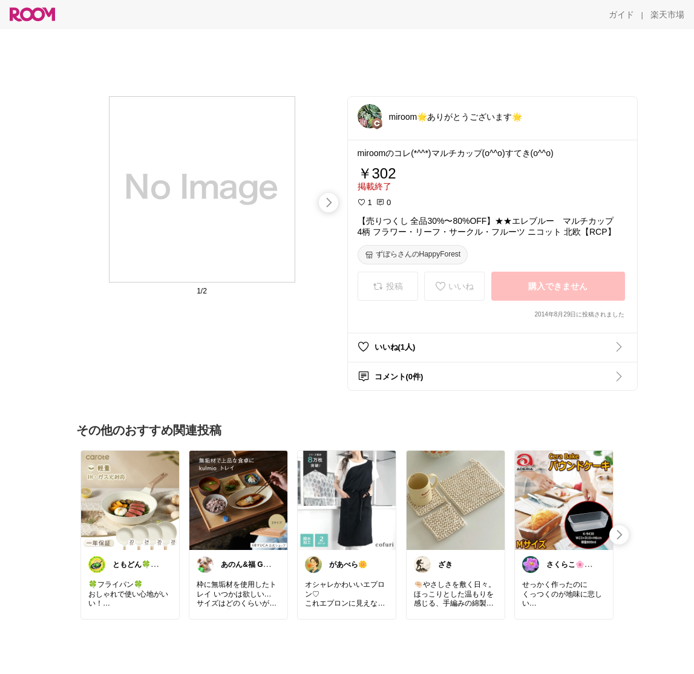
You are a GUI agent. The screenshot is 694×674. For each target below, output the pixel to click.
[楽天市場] (667, 14)
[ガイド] (621, 14)
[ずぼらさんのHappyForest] (413, 254)
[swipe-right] (328, 202)
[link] (130, 500)
